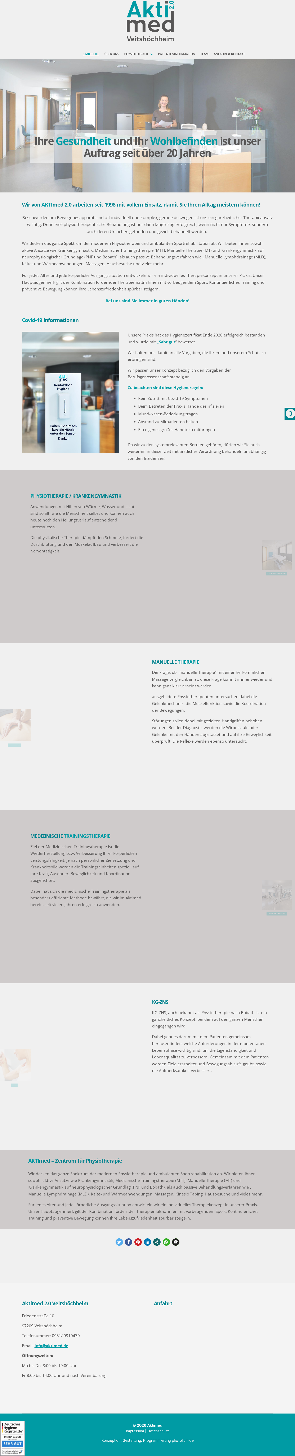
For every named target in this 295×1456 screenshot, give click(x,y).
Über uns (111, 54)
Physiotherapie (136, 54)
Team (204, 54)
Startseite (91, 54)
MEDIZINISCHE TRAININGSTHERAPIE (287, 906)
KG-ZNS (4, 1077)
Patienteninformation (176, 54)
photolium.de (183, 1440)
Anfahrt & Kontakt (229, 54)
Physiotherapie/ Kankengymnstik (287, 566)
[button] (119, 1242)
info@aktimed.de (51, 1345)
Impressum (135, 1431)
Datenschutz (158, 1431)
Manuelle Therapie (4, 737)
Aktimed (154, 1425)
